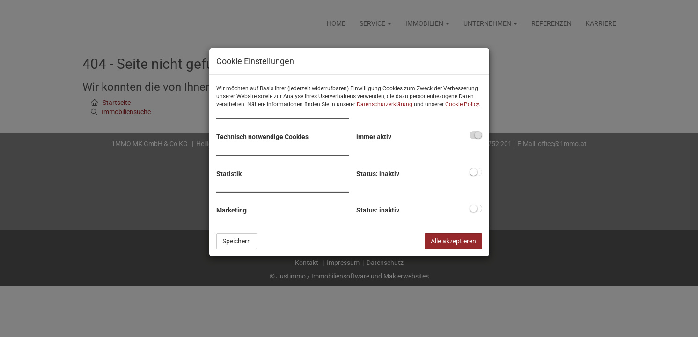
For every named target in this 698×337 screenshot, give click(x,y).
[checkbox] (476, 135)
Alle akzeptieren (453, 241)
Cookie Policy (462, 104)
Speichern (236, 241)
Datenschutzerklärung (384, 104)
